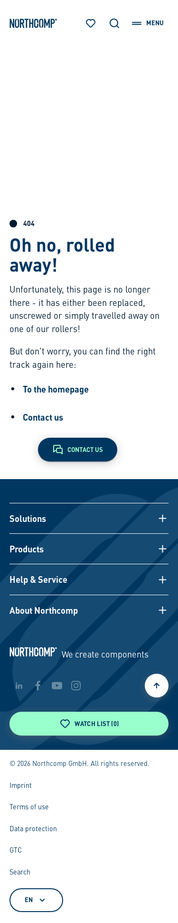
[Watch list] (91, 23)
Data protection (33, 829)
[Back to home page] (33, 23)
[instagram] (75, 685)
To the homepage (56, 388)
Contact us (43, 417)
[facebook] (37, 685)
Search (19, 872)
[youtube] (56, 685)
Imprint (20, 786)
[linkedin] (18, 685)
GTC (15, 850)
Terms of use (29, 807)
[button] (89, 518)
